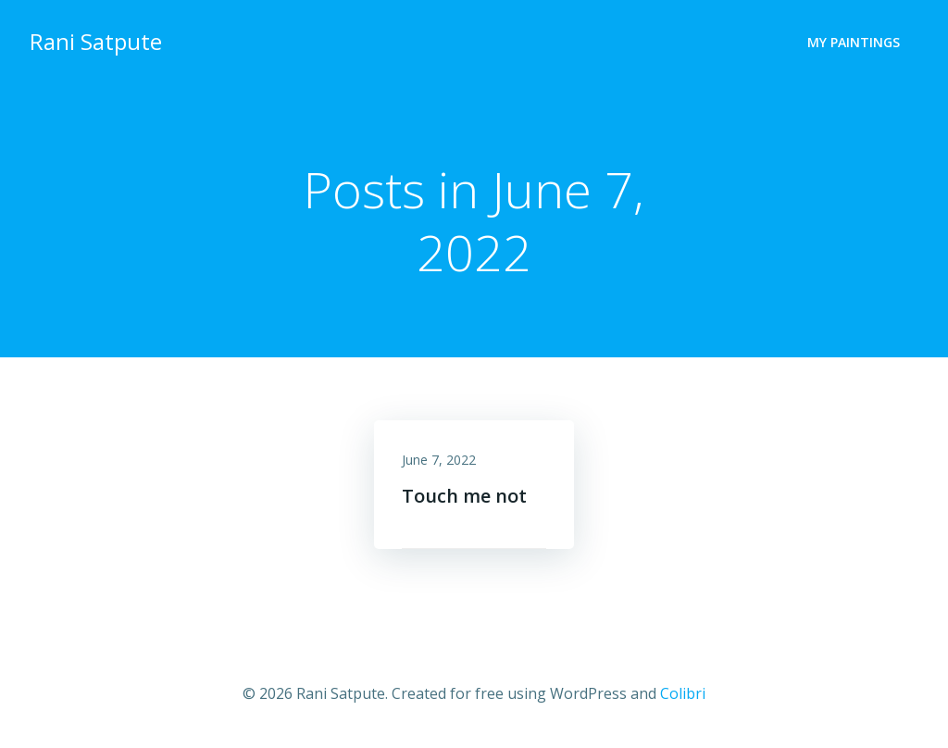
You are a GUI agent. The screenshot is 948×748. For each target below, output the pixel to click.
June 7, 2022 (439, 459)
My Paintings (853, 42)
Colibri (682, 693)
